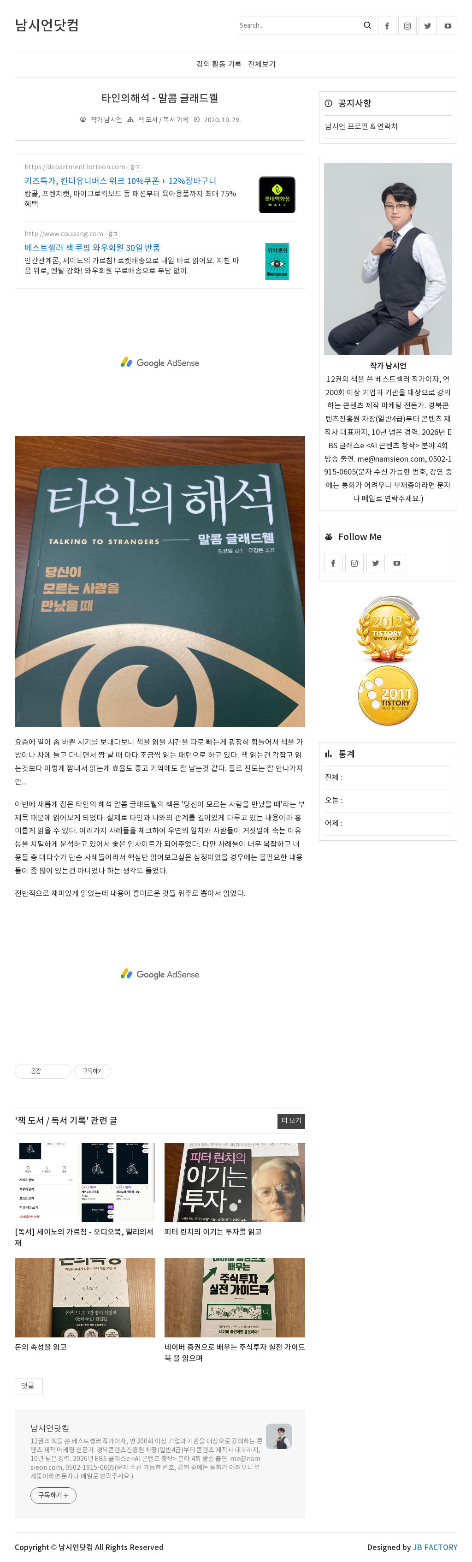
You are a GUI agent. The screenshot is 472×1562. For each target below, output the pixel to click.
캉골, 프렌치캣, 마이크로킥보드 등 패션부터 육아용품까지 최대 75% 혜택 (130, 199)
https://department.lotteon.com (74, 167)
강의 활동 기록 (219, 64)
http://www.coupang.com (63, 234)
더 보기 (291, 1121)
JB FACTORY (435, 1547)
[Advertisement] (160, 362)
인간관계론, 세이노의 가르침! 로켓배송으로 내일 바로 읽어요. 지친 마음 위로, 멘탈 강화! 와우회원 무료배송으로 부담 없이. (131, 265)
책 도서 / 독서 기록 (163, 120)
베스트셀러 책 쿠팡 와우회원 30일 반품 (92, 248)
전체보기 (262, 64)
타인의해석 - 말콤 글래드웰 (159, 99)
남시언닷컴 (50, 1428)
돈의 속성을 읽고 (41, 1347)
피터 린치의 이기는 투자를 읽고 (213, 1232)
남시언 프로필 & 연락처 (361, 127)
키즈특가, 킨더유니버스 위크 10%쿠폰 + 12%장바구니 (120, 181)
